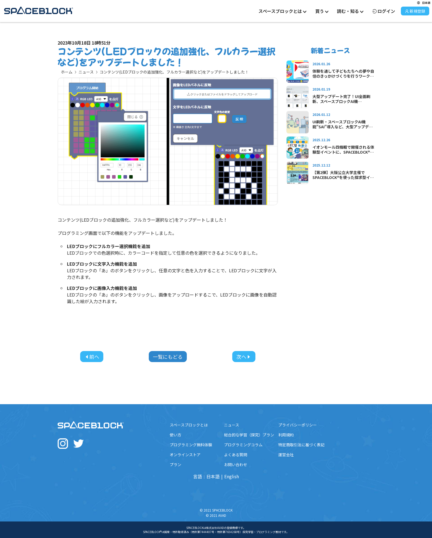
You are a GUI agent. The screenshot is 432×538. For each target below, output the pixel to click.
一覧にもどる (168, 356)
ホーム (66, 72)
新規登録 (415, 11)
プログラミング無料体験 (191, 444)
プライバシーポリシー (297, 425)
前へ (91, 356)
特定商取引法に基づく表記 (301, 444)
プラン (175, 464)
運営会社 (286, 454)
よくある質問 (235, 454)
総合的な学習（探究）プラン (249, 435)
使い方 (175, 435)
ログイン (383, 11)
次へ (243, 356)
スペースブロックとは (189, 425)
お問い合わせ (235, 464)
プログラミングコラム (243, 444)
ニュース (86, 72)
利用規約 (286, 435)
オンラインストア (185, 454)
